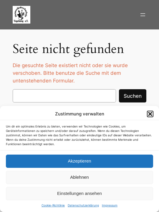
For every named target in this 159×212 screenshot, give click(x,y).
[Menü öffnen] (142, 14)
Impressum (109, 205)
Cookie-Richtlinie (53, 205)
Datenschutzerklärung (83, 205)
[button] (150, 114)
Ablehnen (79, 177)
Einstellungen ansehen (79, 193)
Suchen (133, 96)
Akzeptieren (79, 160)
